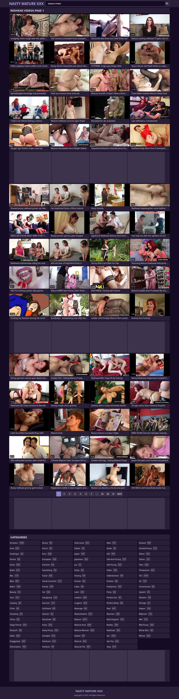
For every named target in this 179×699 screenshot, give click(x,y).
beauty (15, 592)
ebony (47, 543)
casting (16, 603)
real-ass (113, 614)
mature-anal (82, 625)
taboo (144, 554)
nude (111, 548)
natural (80, 641)
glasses (48, 614)
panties (112, 581)
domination (18, 647)
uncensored (147, 586)
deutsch (16, 630)
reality (112, 625)
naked (79, 636)
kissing (80, 576)
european (49, 559)
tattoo (144, 559)
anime (15, 559)
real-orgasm (115, 619)
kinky (79, 570)
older (112, 570)
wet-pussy (146, 625)
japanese (81, 559)
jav (78, 565)
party (111, 592)
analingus (17, 554)
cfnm (15, 608)
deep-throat (18, 625)
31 (113, 494)
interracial (82, 543)
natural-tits (82, 647)
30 (108, 494)
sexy (111, 647)
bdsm (15, 586)
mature (81, 619)
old (111, 554)
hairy (47, 625)
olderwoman (115, 576)
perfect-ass (114, 597)
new (111, 543)
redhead (113, 630)
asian (15, 565)
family (48, 586)
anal (15, 548)
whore (145, 636)
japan (79, 554)
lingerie (81, 603)
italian (79, 548)
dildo (15, 636)
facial (47, 576)
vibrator (145, 597)
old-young (114, 565)
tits (144, 576)
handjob (49, 636)
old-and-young (116, 559)
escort (47, 548)
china (15, 619)
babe (15, 570)
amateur (17, 543)
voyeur (145, 608)
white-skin (146, 630)
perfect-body (115, 603)
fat (46, 592)
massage (80, 608)
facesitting (49, 570)
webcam (146, 614)
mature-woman (84, 630)
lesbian (80, 597)
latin (79, 592)
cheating (16, 614)
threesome (147, 570)
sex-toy (113, 641)
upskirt (144, 592)
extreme (48, 565)
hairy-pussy (50, 630)
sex (111, 636)
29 (102, 494)
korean (80, 581)
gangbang (50, 597)
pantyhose (114, 586)
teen (144, 565)
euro (47, 554)
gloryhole (49, 619)
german (48, 603)
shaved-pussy (148, 548)
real (111, 608)
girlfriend (49, 608)
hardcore (49, 641)
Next (119, 494)
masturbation (83, 614)
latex (79, 586)
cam (15, 597)
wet (143, 619)
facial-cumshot (52, 581)
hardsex (48, 647)
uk (143, 581)
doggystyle (18, 641)
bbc (14, 576)
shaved (145, 543)
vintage (145, 603)
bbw (14, 581)
